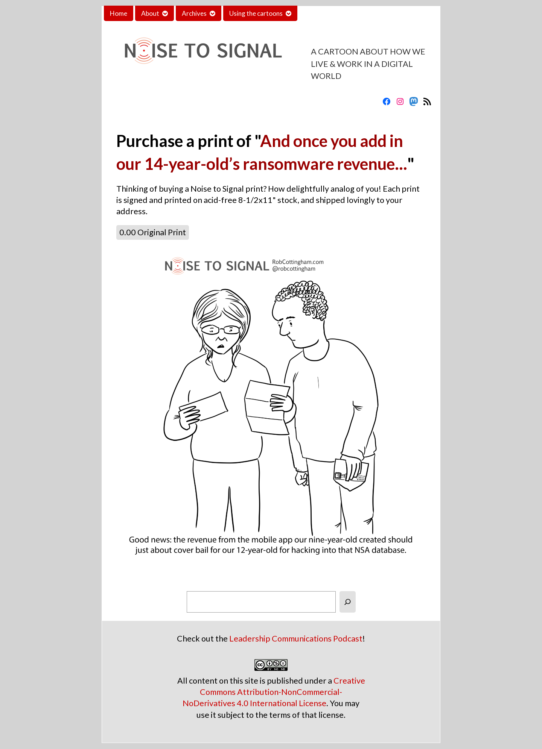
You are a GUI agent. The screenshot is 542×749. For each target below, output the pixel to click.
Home (118, 13)
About (150, 13)
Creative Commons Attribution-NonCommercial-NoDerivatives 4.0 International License (274, 692)
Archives (194, 13)
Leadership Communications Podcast (295, 638)
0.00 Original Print (152, 232)
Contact (315, 13)
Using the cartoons (256, 13)
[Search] (348, 602)
